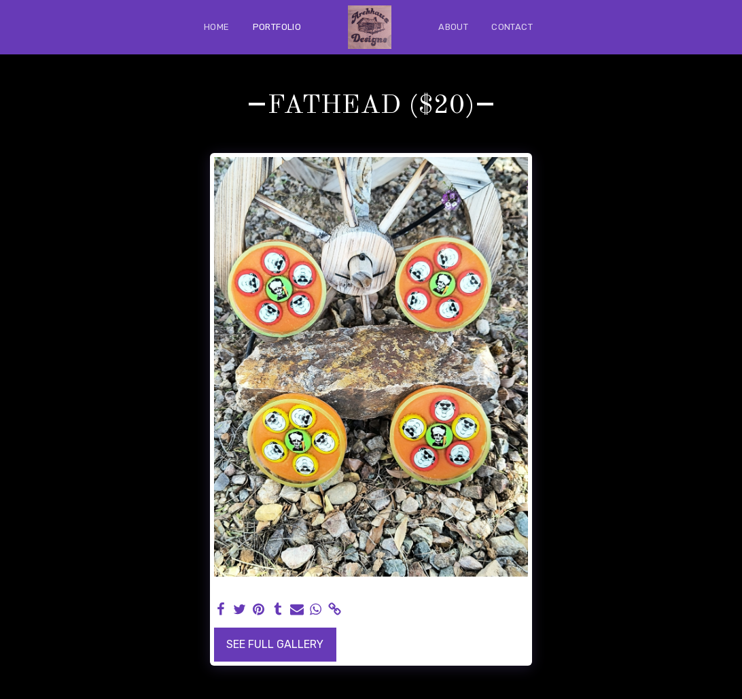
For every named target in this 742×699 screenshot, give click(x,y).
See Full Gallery (274, 644)
